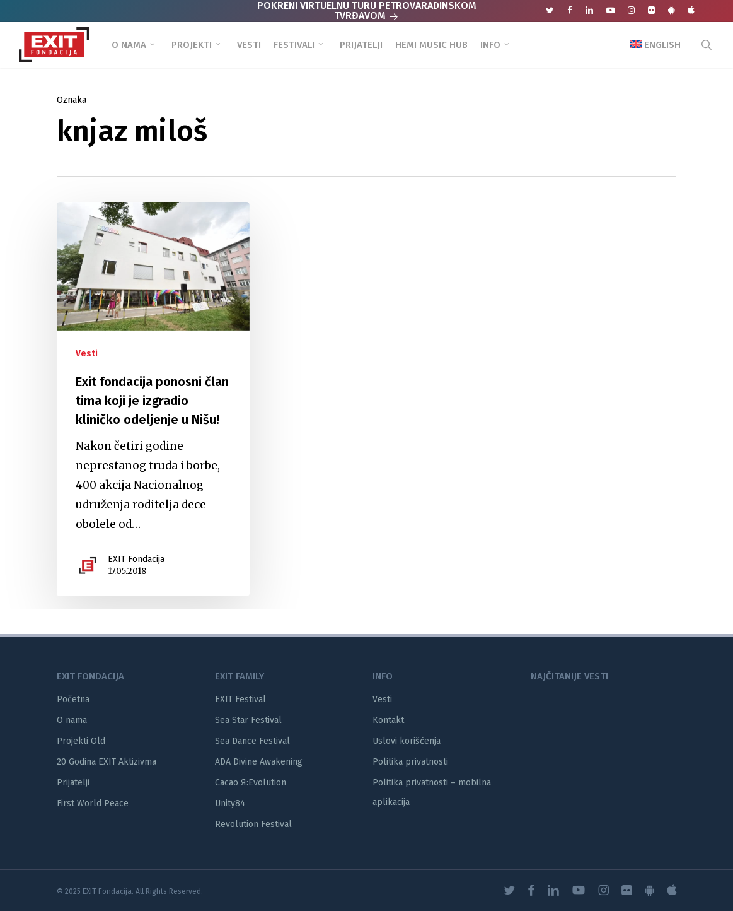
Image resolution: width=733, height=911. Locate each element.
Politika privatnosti (410, 761)
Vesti (87, 353)
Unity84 (230, 803)
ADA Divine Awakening (259, 761)
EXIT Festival (240, 699)
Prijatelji (73, 782)
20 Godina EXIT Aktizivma (106, 761)
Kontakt (388, 720)
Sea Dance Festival (252, 741)
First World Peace (93, 803)
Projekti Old (81, 741)
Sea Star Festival (248, 720)
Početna (73, 699)
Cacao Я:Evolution (250, 782)
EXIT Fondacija (136, 559)
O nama (72, 720)
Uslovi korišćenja (406, 741)
